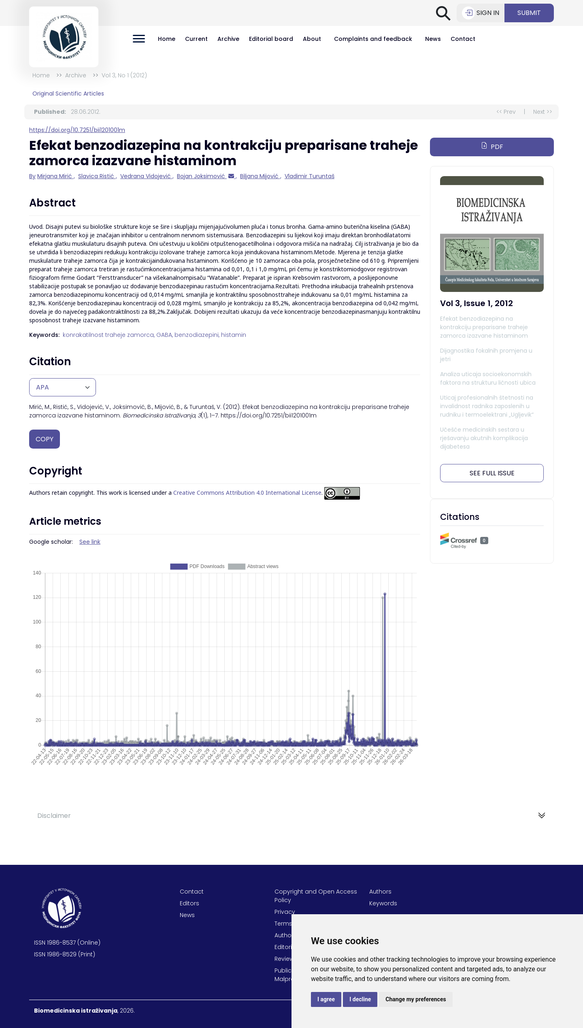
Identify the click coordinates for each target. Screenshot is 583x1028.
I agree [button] (326, 999)
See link (89, 542)
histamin (233, 335)
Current (196, 39)
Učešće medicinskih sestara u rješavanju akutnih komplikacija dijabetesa (484, 438)
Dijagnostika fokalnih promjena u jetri (486, 355)
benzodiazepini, (196, 335)
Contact (463, 39)
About (312, 39)
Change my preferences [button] (415, 999)
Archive (228, 39)
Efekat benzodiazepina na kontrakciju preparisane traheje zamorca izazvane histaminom (484, 327)
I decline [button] (360, 999)
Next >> (542, 112)
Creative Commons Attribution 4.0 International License (247, 493)
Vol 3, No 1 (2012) (124, 75)
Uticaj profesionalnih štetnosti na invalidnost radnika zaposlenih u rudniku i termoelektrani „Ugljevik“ (487, 406)
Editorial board (271, 39)
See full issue (492, 473)
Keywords (383, 903)
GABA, (164, 335)
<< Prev (506, 112)
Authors (380, 892)
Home (166, 39)
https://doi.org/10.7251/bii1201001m (77, 130)
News (433, 39)
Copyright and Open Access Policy (315, 896)
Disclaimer (54, 815)
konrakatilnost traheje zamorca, (109, 335)
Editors (189, 903)
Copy (44, 439)
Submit (529, 12)
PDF (492, 146)
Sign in (480, 12)
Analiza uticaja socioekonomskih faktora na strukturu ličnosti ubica (488, 378)
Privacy (284, 912)
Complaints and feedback (373, 39)
